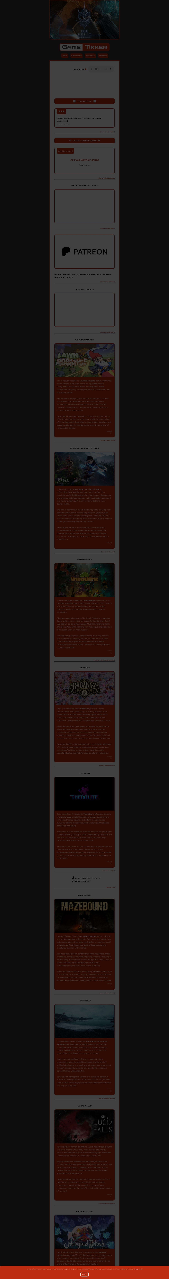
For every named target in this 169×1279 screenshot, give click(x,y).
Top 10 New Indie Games (84, 186)
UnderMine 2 (89, 601)
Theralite (88, 815)
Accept (84, 1274)
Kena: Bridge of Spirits (91, 490)
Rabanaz (84, 709)
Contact (103, 56)
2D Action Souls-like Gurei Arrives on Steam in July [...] (80, 121)
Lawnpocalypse (87, 381)
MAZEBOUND (90, 937)
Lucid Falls (93, 1147)
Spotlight (76, 56)
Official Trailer (84, 290)
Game (84, 47)
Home (64, 56)
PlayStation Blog (84, 170)
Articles (90, 56)
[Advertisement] (84, 88)
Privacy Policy (137, 1269)
